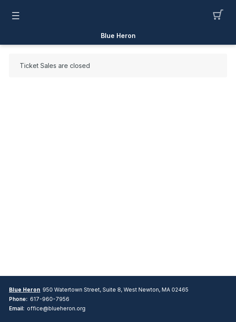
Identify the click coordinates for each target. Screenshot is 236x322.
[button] (220, 16)
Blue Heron (118, 35)
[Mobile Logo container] (118, 15)
